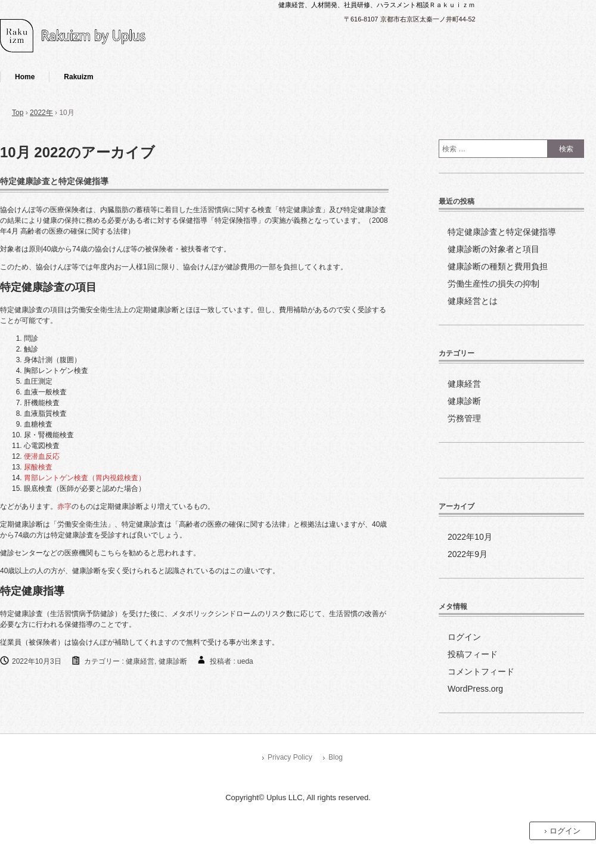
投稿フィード (473, 654)
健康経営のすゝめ (98, 37)
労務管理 (464, 418)
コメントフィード (481, 671)
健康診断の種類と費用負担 (498, 266)
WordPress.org (475, 688)
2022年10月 (470, 537)
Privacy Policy (290, 757)
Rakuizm (78, 77)
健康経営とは (473, 301)
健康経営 (140, 661)
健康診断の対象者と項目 (493, 249)
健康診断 (173, 661)
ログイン (464, 637)
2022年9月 (468, 554)
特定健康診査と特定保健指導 (54, 181)
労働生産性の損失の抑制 (493, 283)
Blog (335, 757)
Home (25, 77)
